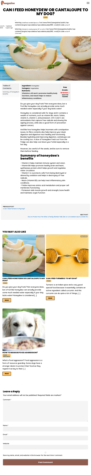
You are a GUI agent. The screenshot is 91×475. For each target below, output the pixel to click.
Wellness (6, 356)
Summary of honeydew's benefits (11, 93)
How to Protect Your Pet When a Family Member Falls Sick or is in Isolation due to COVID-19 (57, 217)
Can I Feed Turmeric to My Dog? (14, 209)
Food (45, 17)
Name (5, 425)
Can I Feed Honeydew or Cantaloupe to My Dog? (23, 279)
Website (6, 444)
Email (5, 434)
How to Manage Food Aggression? (20, 352)
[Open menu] (88, 3)
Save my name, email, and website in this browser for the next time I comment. (33, 455)
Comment (7, 400)
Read (7, 300)
